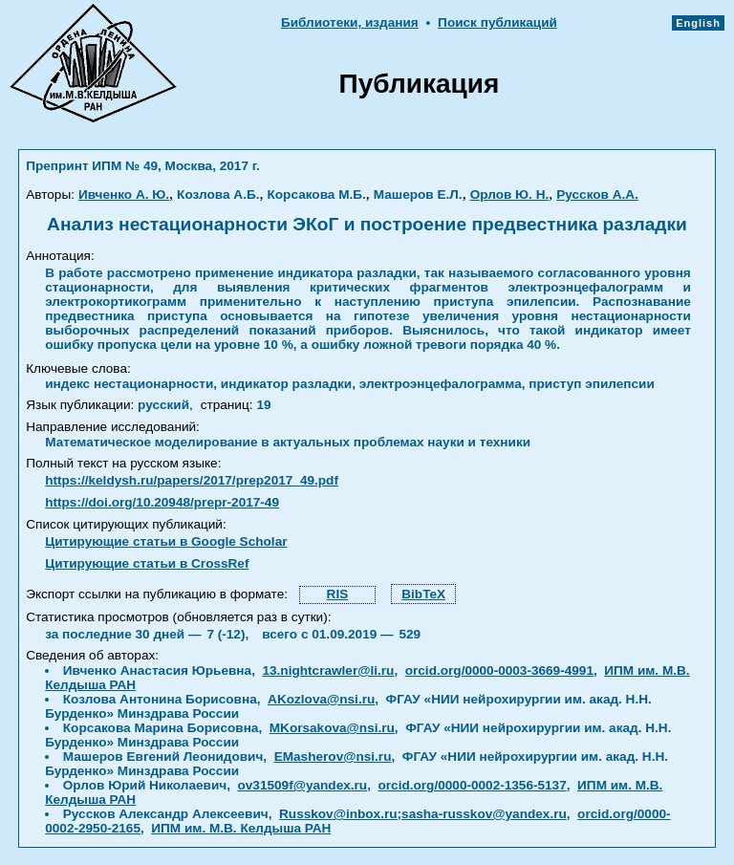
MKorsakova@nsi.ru (332, 728)
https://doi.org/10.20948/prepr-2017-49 (162, 502)
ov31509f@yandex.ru (303, 785)
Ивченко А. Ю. (123, 194)
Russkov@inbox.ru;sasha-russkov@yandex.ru (423, 814)
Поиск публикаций (497, 22)
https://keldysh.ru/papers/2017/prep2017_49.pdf (191, 480)
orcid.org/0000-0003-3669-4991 (499, 670)
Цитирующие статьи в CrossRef (146, 563)
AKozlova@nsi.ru (321, 699)
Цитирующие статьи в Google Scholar (166, 541)
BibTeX (423, 594)
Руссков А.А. (597, 194)
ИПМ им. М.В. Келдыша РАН (241, 828)
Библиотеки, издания (350, 22)
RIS (338, 594)
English (698, 23)
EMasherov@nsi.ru (333, 756)
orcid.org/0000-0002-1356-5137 (472, 785)
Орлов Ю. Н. (510, 194)
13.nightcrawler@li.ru (328, 670)
